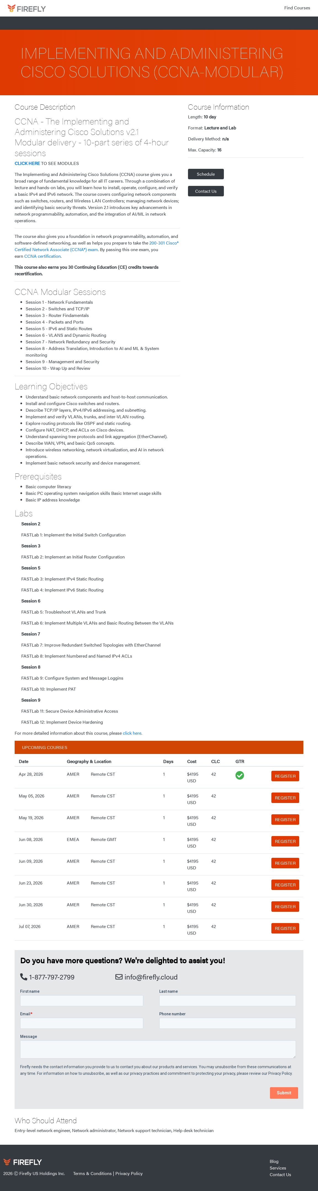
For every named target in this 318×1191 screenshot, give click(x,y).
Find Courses (297, 7)
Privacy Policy (129, 1173)
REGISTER (285, 776)
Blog (274, 1161)
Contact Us (206, 191)
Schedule (206, 174)
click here (132, 733)
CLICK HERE (27, 163)
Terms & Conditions (92, 1173)
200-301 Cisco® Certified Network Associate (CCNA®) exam (97, 246)
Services (278, 1168)
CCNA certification (42, 256)
